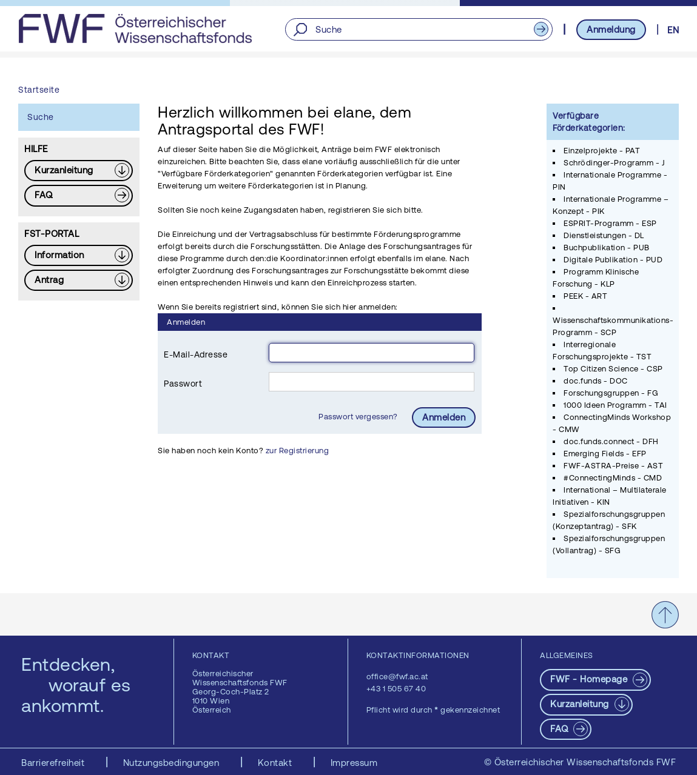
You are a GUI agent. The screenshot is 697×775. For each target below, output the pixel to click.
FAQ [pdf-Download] (560, 728)
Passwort (183, 383)
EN (673, 30)
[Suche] (418, 29)
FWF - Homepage (590, 679)
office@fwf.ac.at (397, 676)
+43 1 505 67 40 (396, 688)
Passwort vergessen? (359, 416)
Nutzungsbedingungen (172, 762)
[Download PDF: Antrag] (78, 280)
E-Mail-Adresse (195, 354)
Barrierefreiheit (54, 762)
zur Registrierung (297, 450)
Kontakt (276, 762)
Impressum (354, 762)
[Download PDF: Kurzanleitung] (78, 170)
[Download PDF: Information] (78, 255)
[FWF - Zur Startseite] (135, 28)
